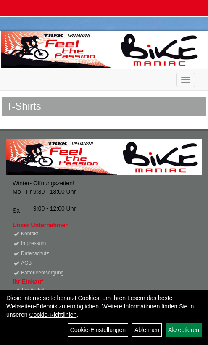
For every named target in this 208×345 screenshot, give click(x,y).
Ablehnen (146, 330)
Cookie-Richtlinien (52, 314)
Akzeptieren (183, 330)
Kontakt (29, 234)
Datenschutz (35, 253)
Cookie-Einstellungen (98, 330)
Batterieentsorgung (42, 273)
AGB (26, 263)
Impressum (33, 243)
